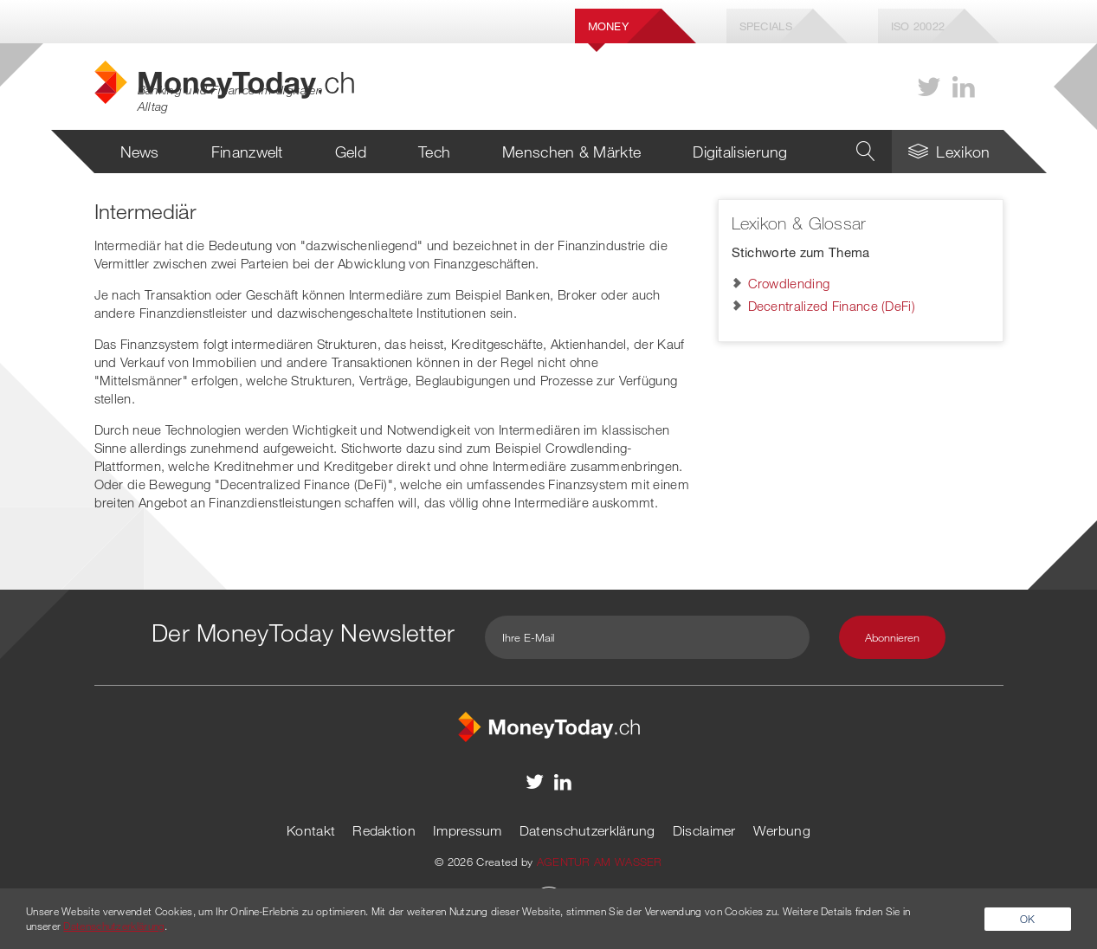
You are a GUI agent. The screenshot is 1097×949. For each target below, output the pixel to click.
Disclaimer (704, 830)
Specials (765, 26)
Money (608, 26)
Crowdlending (789, 283)
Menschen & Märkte (571, 151)
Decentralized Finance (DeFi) (831, 305)
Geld (350, 151)
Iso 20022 (918, 26)
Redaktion (384, 830)
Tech (434, 151)
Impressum (467, 830)
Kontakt (311, 830)
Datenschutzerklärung (587, 830)
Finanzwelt (247, 151)
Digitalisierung (740, 151)
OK (1028, 919)
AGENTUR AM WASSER (599, 861)
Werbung (781, 830)
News (139, 151)
